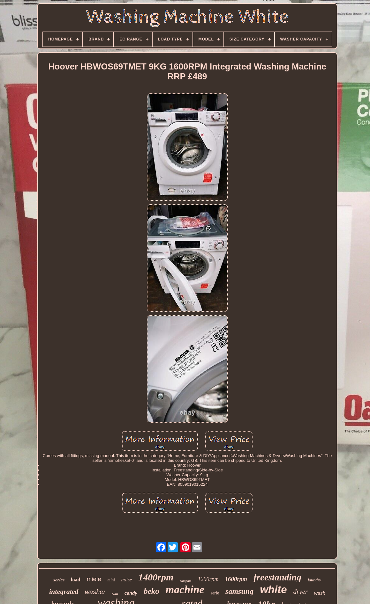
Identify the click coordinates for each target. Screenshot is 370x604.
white (273, 589)
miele (94, 579)
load (75, 579)
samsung (239, 591)
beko (151, 591)
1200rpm (208, 579)
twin (115, 594)
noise (126, 579)
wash (319, 593)
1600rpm (236, 579)
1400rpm (155, 577)
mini (111, 580)
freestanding (277, 577)
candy (131, 593)
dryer (300, 591)
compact (185, 581)
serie (215, 593)
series (58, 579)
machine (185, 589)
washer (95, 591)
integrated (64, 591)
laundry (314, 580)
